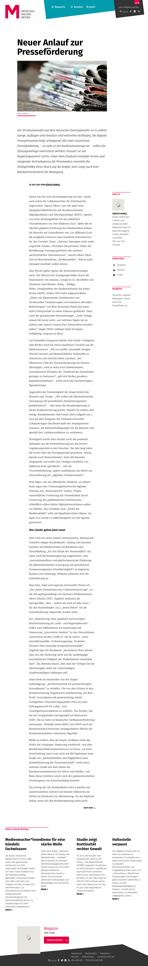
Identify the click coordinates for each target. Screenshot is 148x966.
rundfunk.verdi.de (105, 956)
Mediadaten (91, 953)
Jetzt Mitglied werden (129, 7)
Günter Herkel (52, 185)
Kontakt (75, 956)
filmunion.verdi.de (94, 960)
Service (78, 7)
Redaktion (105, 953)
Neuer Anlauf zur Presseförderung (121, 302)
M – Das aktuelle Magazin (58, 926)
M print (90, 7)
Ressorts (60, 7)
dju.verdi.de (77, 960)
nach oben (88, 808)
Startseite (116, 295)
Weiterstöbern (55, 940)
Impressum (76, 953)
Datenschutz (88, 956)
